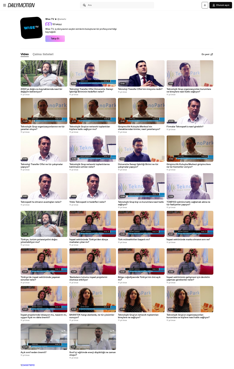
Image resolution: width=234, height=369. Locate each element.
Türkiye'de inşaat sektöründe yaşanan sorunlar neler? (40, 278)
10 (33, 365)
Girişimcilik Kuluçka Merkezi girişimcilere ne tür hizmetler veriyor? (189, 165)
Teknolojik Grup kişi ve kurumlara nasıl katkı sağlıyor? (141, 203)
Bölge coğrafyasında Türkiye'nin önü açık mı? (139, 278)
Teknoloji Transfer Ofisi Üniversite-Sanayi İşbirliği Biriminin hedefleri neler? (91, 90)
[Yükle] (205, 5)
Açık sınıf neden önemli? (33, 352)
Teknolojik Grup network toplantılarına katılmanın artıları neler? (89, 165)
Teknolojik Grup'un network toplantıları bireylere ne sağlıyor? (138, 316)
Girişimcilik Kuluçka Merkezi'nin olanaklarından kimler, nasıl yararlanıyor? (139, 128)
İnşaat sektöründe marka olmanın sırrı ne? (188, 239)
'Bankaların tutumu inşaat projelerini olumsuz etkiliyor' (88, 278)
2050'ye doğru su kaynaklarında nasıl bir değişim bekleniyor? (41, 90)
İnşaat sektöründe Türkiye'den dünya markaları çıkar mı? (88, 240)
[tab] (25, 54)
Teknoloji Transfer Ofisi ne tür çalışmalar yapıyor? (42, 165)
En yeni (207, 54)
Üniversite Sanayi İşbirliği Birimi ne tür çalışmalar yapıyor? (138, 165)
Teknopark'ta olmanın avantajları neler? (41, 202)
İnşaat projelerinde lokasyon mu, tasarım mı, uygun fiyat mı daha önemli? (44, 316)
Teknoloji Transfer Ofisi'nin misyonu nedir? (140, 89)
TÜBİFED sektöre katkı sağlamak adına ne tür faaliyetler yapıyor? (188, 203)
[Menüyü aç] (4, 5)
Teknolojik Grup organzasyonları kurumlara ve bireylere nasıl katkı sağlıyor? (189, 90)
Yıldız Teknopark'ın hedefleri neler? (87, 202)
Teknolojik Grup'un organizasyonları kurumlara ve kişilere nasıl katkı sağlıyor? (188, 316)
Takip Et (55, 38)
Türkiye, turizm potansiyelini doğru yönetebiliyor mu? (39, 240)
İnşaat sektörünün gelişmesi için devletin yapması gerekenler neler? (188, 278)
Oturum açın (220, 5)
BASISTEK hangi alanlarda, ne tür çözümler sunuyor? (91, 316)
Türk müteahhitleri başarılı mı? (134, 239)
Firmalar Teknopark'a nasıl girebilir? (185, 126)
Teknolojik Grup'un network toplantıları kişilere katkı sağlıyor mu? (89, 128)
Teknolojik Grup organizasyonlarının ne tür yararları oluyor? (43, 128)
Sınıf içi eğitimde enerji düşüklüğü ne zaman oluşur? (92, 353)
